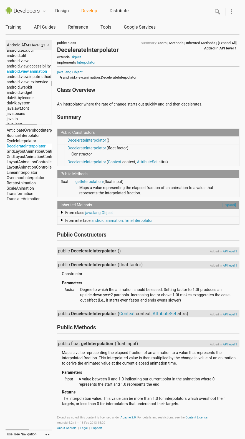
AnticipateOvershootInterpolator (34, 130)
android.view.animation (27, 71)
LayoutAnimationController (30, 162)
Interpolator (86, 62)
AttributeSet (147, 162)
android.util (16, 55)
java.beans (16, 113)
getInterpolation (89, 181)
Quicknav (44, 11)
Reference (78, 27)
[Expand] (229, 205)
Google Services (140, 27)
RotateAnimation (21, 183)
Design (62, 10)
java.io (12, 119)
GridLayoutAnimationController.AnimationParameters (52, 156)
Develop (89, 10)
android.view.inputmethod (29, 76)
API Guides (44, 27)
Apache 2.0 (128, 417)
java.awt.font (18, 108)
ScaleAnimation (20, 188)
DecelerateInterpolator (26, 146)
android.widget (19, 92)
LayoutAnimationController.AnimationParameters (49, 167)
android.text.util (20, 50)
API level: (33, 45)
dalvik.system (18, 103)
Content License (196, 417)
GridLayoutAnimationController (33, 151)
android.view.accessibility (29, 66)
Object (75, 57)
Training (13, 27)
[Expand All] (227, 43)
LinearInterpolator (22, 172)
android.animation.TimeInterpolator (122, 220)
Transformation (20, 193)
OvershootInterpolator (25, 177)
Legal (84, 428)
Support (97, 428)
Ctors (162, 43)
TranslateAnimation (24, 199)
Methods (176, 43)
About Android (67, 428)
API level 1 (228, 48)
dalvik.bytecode (20, 98)
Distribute (119, 10)
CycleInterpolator (21, 141)
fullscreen (47, 434)
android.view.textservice (27, 82)
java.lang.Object (70, 72)
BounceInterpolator (23, 135)
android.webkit (19, 87)
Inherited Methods (200, 43)
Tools (105, 27)
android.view (18, 61)
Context (114, 162)
